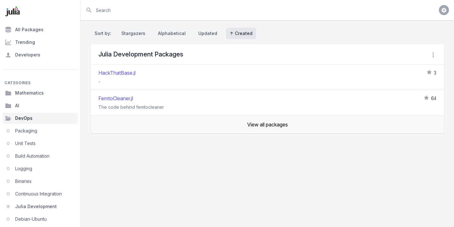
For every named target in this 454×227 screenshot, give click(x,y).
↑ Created (241, 33)
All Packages (24, 29)
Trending (20, 42)
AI (12, 105)
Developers (22, 55)
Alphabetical (172, 33)
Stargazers (133, 33)
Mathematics (24, 93)
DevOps (18, 118)
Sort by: (104, 33)
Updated (207, 33)
